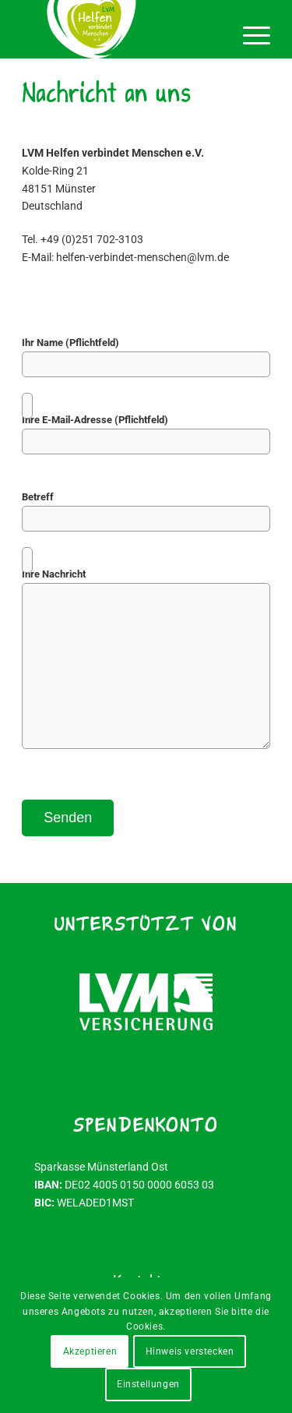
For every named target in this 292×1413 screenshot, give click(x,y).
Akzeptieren (90, 1351)
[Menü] (248, 31)
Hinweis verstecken (190, 1351)
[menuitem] (248, 31)
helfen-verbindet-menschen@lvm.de (142, 257)
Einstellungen (148, 1384)
